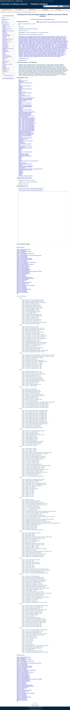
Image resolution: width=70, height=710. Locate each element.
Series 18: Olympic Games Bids (23, 266)
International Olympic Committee (25, 42)
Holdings (9, 12)
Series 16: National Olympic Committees (25, 264)
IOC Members (4, 29)
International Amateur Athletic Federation (59, 41)
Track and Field (26, 55)
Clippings (3, 53)
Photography (41, 50)
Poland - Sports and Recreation (57, 50)
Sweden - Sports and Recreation (30, 54)
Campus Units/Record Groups (6, 9)
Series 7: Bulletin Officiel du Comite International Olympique (29, 255)
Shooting (25, 53)
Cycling (53, 38)
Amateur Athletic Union (5, 24)
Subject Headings (45, 9)
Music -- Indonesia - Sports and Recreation (27, 45)
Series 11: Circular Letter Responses (24, 259)
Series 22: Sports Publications (23, 270)
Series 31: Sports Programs (22, 279)
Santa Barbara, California (51, 52)
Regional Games (4, 44)
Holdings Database (39, 4)
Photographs (4, 54)
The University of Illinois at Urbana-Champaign (37, 709)
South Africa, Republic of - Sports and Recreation (47, 53)
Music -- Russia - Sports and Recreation (27, 47)
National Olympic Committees (25, 48)
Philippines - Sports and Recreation (31, 50)
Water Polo (30, 56)
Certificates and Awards (5, 68)
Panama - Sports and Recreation (49, 49)
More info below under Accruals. (36, 34)
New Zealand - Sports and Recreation (53, 48)
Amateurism (4, 25)
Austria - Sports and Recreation (25, 85)
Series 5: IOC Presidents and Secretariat (25, 253)
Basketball (31, 37)
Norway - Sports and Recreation (31, 49)
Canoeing (30, 38)
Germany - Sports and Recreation (51, 40)
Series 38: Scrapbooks (21, 286)
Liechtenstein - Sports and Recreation (26, 115)
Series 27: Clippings (21, 275)
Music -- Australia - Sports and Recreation (41, 43)
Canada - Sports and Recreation (25, 92)
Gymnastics (25, 41)
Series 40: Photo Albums (22, 288)
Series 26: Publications (21, 274)
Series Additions (4, 71)
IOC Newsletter (4, 32)
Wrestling (40, 56)
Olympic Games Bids (5, 43)
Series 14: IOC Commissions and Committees (26, 262)
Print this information (63, 22)
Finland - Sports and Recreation (25, 102)
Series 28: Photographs (21, 276)
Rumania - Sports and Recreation (25, 52)
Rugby (63, 51)
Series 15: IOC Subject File (22, 263)
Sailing (34, 52)
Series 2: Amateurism (21, 250)
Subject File (4, 58)
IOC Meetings (4, 36)
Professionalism (35, 51)
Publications (4, 52)
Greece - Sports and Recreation (25, 106)
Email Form (36, 705)
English (25, 60)
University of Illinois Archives (14, 4)
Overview (3, 17)
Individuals (4, 27)
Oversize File (4, 69)
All (17, 293)
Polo (65, 50)
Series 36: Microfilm (21, 284)
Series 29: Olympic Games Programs (24, 277)
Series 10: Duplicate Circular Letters (24, 258)
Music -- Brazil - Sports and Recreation (58, 43)
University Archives (4, 12)
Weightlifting (35, 56)
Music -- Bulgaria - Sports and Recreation (27, 44)
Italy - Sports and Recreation (51, 42)
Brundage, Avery (58, 37)
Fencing (60, 39)
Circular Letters (4, 33)
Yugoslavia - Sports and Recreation (53, 56)
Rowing (59, 51)
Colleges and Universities (6, 26)
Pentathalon (21, 50)
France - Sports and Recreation (38, 40)
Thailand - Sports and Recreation (25, 166)
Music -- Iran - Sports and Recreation (43, 45)
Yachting (44, 56)
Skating (29, 53)
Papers (27, 58)
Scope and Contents (5, 19)
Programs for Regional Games (6, 56)
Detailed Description (5, 22)
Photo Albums (4, 67)
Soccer (35, 53)
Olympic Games (4, 42)
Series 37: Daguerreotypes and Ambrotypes (26, 285)
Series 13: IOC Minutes (21, 261)
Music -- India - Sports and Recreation (59, 44)
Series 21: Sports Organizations (23, 269)
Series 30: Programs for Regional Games (25, 278)
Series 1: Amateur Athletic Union (23, 249)
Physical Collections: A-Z (19, 9)
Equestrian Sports (54, 39)
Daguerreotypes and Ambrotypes (7, 64)
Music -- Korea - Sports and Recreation (26, 46)
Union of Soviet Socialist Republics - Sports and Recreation (42, 55)
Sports (59, 53)
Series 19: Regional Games (22, 267)
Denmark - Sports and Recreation (30, 39)
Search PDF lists (66, 6)
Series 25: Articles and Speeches (23, 273)
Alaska (24, 36)
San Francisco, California (41, 52)
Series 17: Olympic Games (22, 265)
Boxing (52, 37)
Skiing (32, 53)
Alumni (21, 12)
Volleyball (25, 56)
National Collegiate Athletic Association (59, 47)
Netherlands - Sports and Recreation (38, 48)
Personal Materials (5, 50)
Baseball (27, 37)
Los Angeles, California (28, 43)
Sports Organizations (5, 46)
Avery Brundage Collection (27, 12)
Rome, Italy (55, 51)
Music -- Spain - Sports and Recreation (43, 47)
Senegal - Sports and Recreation (25, 155)
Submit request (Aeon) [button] (41, 22)
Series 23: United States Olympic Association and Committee (29, 271)
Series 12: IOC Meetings (22, 260)
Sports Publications (5, 47)
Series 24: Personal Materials (23, 272)
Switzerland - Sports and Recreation (49, 54)
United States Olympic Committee (25, 169)
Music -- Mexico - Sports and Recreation (43, 46)
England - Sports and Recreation (44, 39)
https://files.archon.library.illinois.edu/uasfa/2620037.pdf (32, 188)
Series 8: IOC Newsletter (22, 256)
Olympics (40, 49)
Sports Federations (5, 45)
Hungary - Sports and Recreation (39, 41)
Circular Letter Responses (6, 35)
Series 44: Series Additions (22, 292)
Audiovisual (4, 66)
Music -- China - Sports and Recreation (43, 44)
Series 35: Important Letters (22, 283)
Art (55, 36)
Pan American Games (61, 49)
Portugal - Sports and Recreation (25, 51)
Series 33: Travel (20, 281)
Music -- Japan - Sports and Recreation (59, 45)
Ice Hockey (49, 41)
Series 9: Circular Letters (22, 257)
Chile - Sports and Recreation (45, 38)
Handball (30, 41)
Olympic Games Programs (6, 55)
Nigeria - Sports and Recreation (25, 134)
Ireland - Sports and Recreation (38, 42)
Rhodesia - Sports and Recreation (46, 51)
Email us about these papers (8, 78)
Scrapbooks (4, 65)
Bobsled (49, 37)
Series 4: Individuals (21, 252)
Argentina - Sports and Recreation (48, 36)
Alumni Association (15, 12)
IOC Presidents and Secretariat (7, 28)
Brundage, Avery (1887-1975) (32, 28)
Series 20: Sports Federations (23, 268)
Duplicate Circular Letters (6, 34)
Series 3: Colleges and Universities (24, 251)
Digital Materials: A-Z (32, 9)
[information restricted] (21, 291)
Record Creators (58, 9)
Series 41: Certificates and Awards (24, 289)
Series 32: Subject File (21, 280)
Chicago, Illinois (35, 38)
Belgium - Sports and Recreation (40, 37)
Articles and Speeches (5, 51)
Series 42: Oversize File (22, 290)
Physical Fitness (47, 50)
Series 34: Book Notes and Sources (24, 282)
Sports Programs (4, 57)
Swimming (40, 54)
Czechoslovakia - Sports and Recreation (27, 97)
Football (29, 40)
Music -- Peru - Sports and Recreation (59, 46)
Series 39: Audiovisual (21, 287)
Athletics (58, 36)
